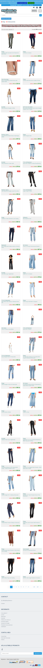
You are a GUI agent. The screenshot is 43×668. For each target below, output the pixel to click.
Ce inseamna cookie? (22, 3)
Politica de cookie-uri (5, 619)
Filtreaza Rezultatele (6, 18)
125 (37, 586)
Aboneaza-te (37, 653)
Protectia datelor (5, 621)
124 (34, 586)
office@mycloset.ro (6, 600)
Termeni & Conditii (5, 623)
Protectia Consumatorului (6, 625)
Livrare (2, 614)
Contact (3, 603)
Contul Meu (3, 636)
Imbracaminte (10, 22)
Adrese (2, 639)
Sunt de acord (31, 3)
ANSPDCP (3, 626)
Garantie (3, 618)
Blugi (3, 22)
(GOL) (34, 10)
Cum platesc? (4, 613)
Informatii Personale (5, 638)
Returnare (3, 616)
